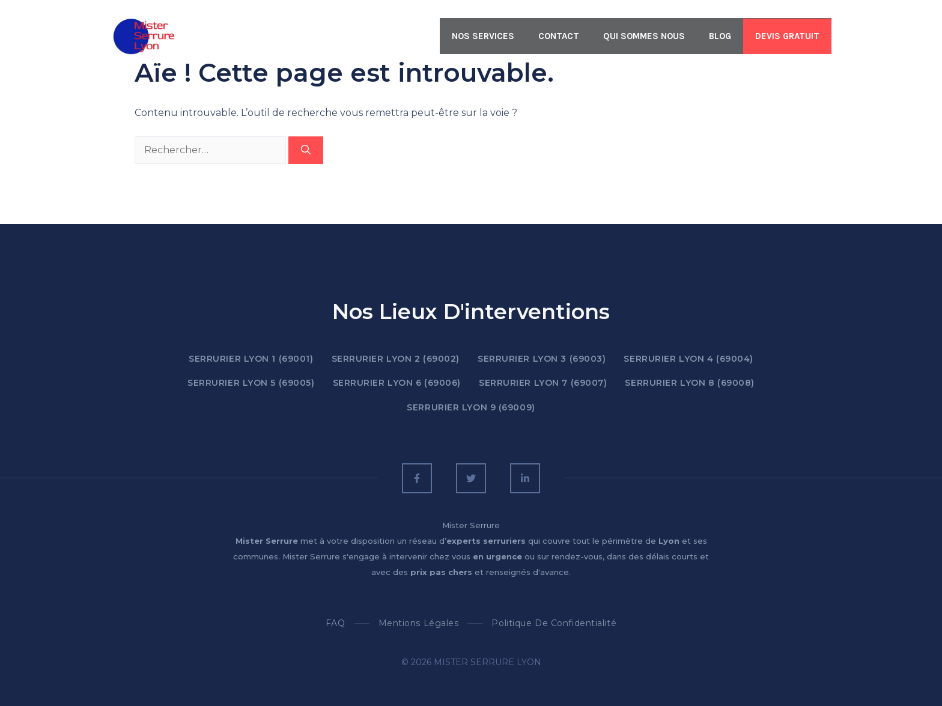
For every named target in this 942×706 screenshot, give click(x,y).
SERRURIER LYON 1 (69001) (251, 358)
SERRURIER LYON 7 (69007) (543, 382)
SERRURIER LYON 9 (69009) (471, 407)
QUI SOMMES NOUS (644, 36)
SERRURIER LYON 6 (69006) (397, 382)
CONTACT (558, 36)
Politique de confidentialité (553, 623)
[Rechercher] (305, 150)
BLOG (720, 36)
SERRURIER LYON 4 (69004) (688, 358)
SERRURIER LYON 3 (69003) (542, 358)
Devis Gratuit (787, 36)
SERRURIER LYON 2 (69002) (396, 358)
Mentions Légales (418, 623)
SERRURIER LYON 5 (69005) (250, 382)
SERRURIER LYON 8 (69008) (689, 382)
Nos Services (483, 36)
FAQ (335, 623)
